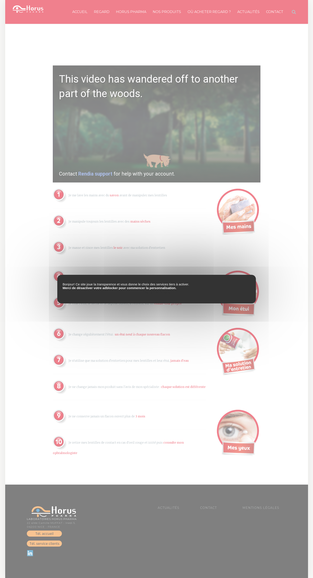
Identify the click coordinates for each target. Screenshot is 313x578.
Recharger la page (157, 293)
